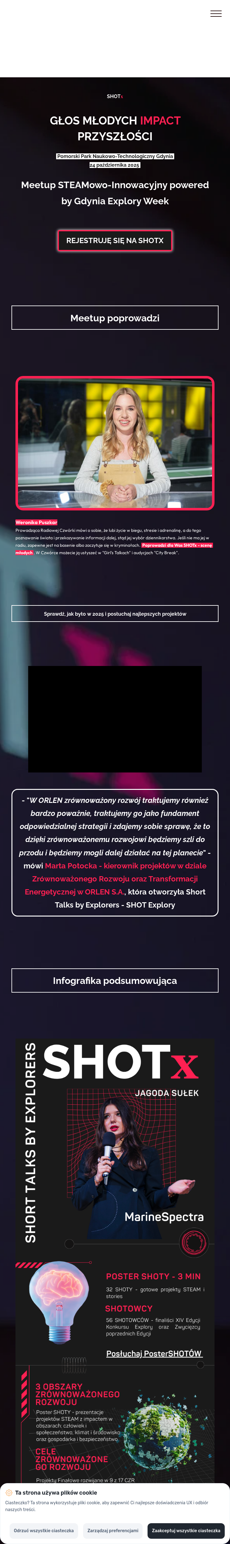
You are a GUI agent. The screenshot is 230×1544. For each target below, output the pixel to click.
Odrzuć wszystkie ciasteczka (44, 1530)
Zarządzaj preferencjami (112, 1530)
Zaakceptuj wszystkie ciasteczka (186, 1530)
